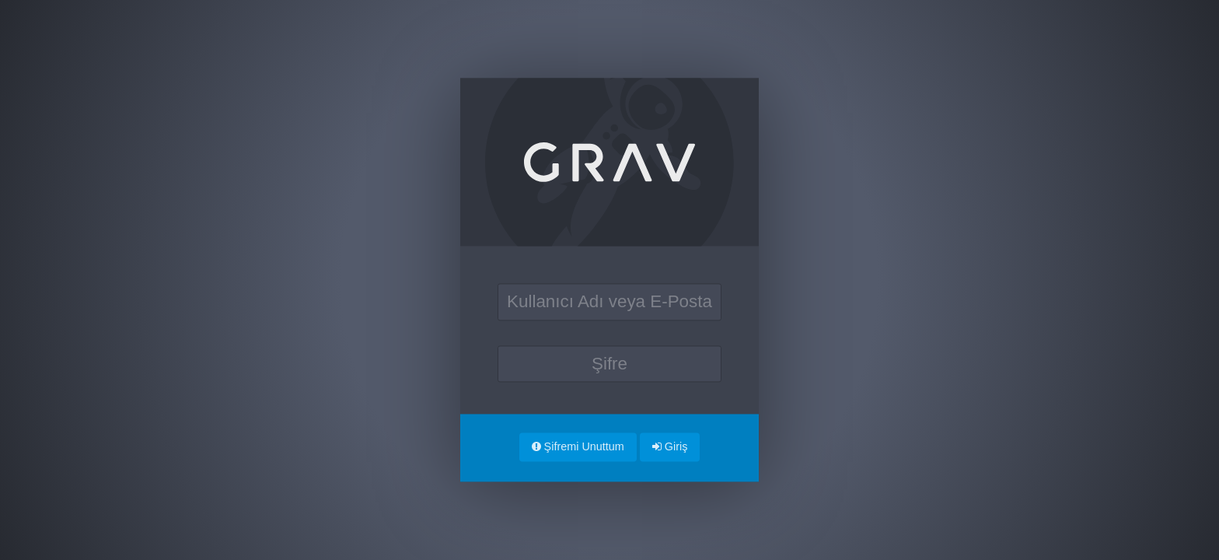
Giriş (670, 446)
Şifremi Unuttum (578, 446)
